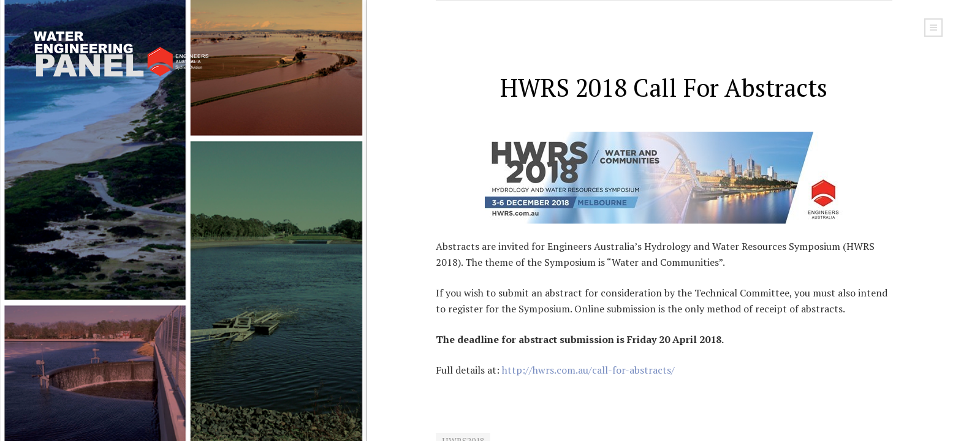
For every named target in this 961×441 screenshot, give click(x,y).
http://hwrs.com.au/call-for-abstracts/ (588, 370)
